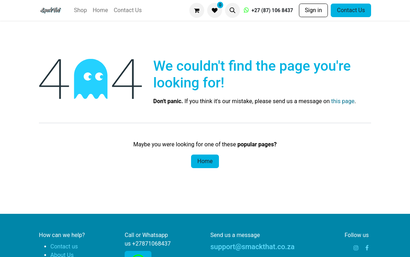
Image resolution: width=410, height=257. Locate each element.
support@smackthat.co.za (252, 246)
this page (342, 101)
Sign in (313, 10)
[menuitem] (80, 10)
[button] (232, 10)
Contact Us (351, 10)
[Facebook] (367, 247)
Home (204, 161)
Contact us (64, 246)
